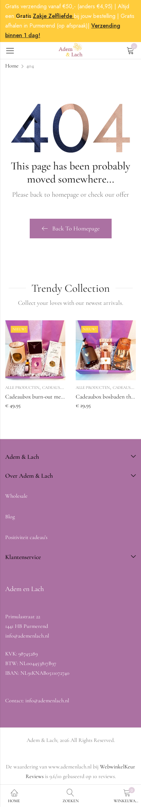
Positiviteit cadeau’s (26, 537)
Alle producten (22, 387)
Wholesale (16, 496)
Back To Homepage (71, 228)
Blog (10, 516)
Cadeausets (54, 387)
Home (12, 65)
